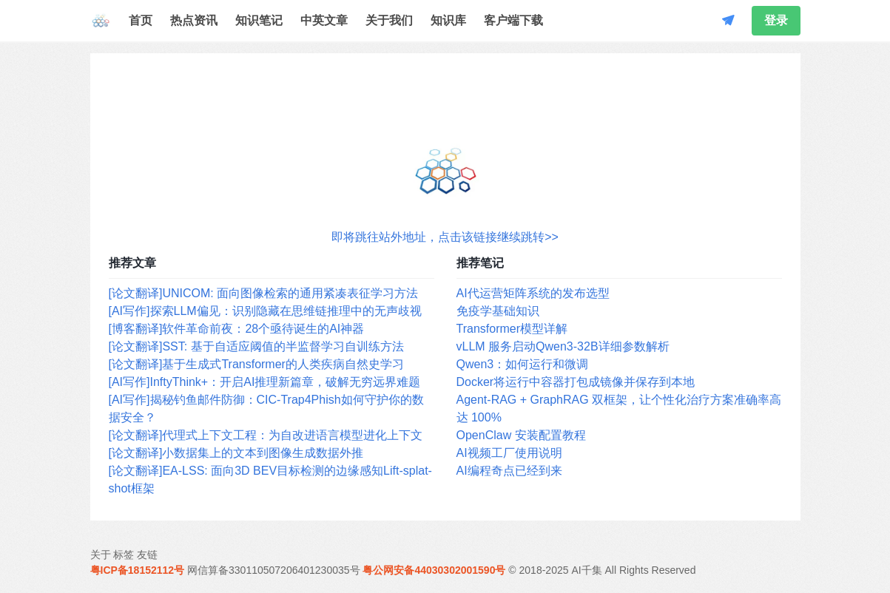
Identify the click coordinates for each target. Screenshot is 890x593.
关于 (100, 554)
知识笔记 (259, 20)
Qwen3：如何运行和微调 (522, 364)
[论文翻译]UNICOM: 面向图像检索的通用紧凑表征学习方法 (264, 293)
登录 (776, 20)
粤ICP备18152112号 (137, 570)
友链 (147, 554)
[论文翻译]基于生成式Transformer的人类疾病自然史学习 (256, 364)
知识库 (448, 20)
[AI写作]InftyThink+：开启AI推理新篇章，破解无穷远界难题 (265, 382)
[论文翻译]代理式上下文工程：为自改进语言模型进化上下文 (266, 435)
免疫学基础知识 (497, 311)
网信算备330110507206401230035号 (273, 570)
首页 (140, 20)
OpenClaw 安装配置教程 (521, 435)
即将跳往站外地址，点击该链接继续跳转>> (445, 237)
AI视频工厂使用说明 (509, 453)
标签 (123, 554)
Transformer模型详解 (512, 328)
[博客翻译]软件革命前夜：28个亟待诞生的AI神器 (237, 328)
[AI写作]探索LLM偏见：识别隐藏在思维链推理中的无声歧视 (265, 311)
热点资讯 (194, 20)
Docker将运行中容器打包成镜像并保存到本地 (575, 382)
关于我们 (389, 20)
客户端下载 (513, 20)
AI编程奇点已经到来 (509, 470)
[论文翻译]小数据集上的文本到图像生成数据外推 (236, 453)
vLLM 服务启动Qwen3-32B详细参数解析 (563, 346)
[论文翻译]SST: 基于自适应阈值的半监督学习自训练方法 (256, 346)
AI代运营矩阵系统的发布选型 (533, 293)
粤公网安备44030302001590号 (434, 570)
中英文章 (324, 20)
